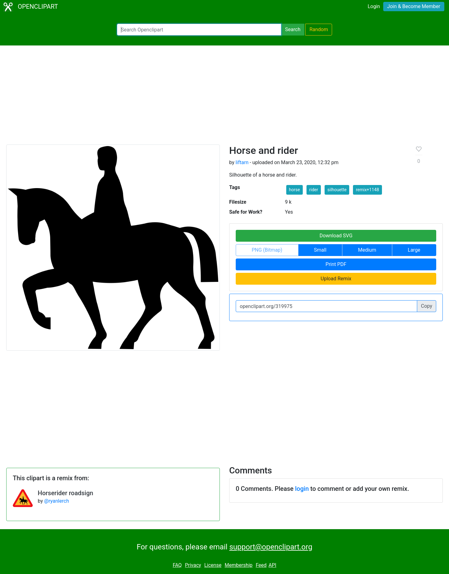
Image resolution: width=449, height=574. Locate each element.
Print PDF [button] (336, 264)
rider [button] (313, 189)
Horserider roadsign (65, 493)
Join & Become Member (413, 6)
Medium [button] (367, 250)
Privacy (193, 565)
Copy (426, 306)
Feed (261, 565)
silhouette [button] (336, 189)
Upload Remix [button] (336, 279)
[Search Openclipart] (199, 30)
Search (292, 29)
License (212, 565)
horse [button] (294, 189)
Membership (238, 565)
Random (318, 29)
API (272, 565)
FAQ (177, 565)
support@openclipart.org (270, 547)
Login (374, 6)
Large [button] (414, 250)
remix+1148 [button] (367, 189)
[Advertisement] (224, 97)
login (302, 488)
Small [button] (320, 250)
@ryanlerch (56, 501)
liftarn (242, 162)
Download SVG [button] (336, 236)
